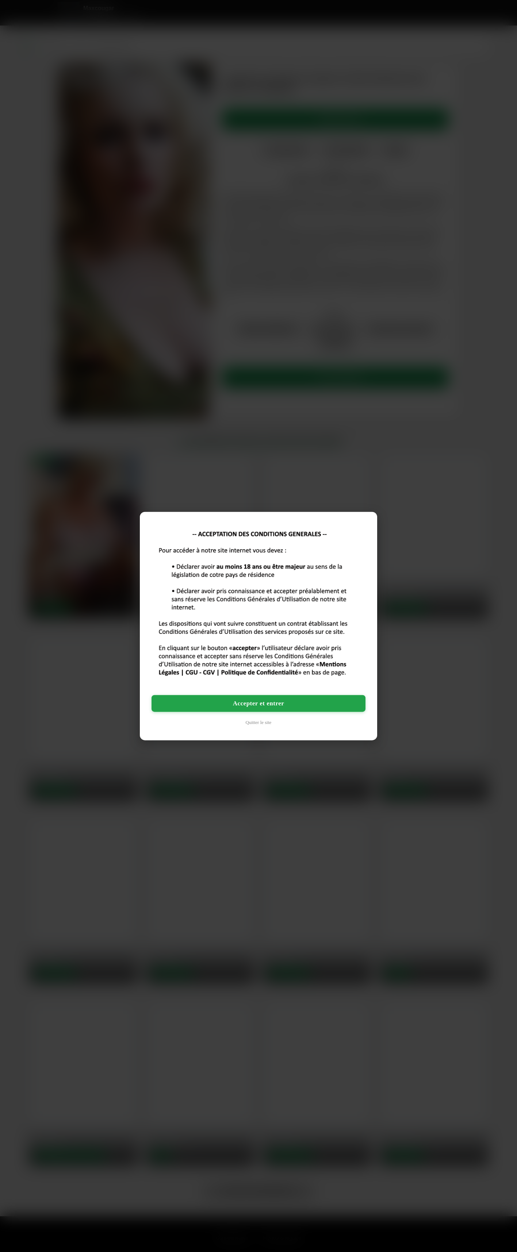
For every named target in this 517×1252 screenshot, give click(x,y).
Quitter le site (259, 722)
